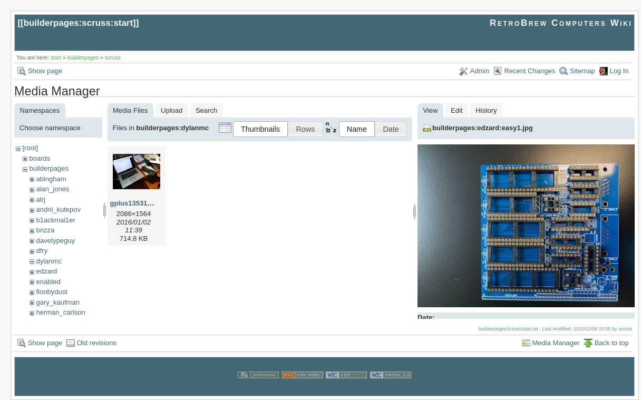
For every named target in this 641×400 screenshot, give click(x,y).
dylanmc (48, 261)
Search (206, 110)
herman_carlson (60, 312)
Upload (171, 110)
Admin (480, 71)
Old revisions (96, 343)
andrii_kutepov (58, 209)
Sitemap (582, 71)
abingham (51, 179)
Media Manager (556, 343)
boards (39, 158)
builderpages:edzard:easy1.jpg (482, 128)
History (486, 110)
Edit (456, 110)
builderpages (83, 58)
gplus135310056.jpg (142, 203)
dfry (41, 251)
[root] (30, 148)
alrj (40, 199)
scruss (113, 58)
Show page (45, 71)
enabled (48, 282)
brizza (45, 230)
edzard (46, 271)
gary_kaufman (57, 302)
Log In (619, 71)
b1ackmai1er (55, 220)
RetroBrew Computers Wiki (561, 23)
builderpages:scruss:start (78, 23)
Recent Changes (529, 71)
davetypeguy (55, 241)
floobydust (51, 292)
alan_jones (52, 189)
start (56, 58)
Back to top (612, 343)
